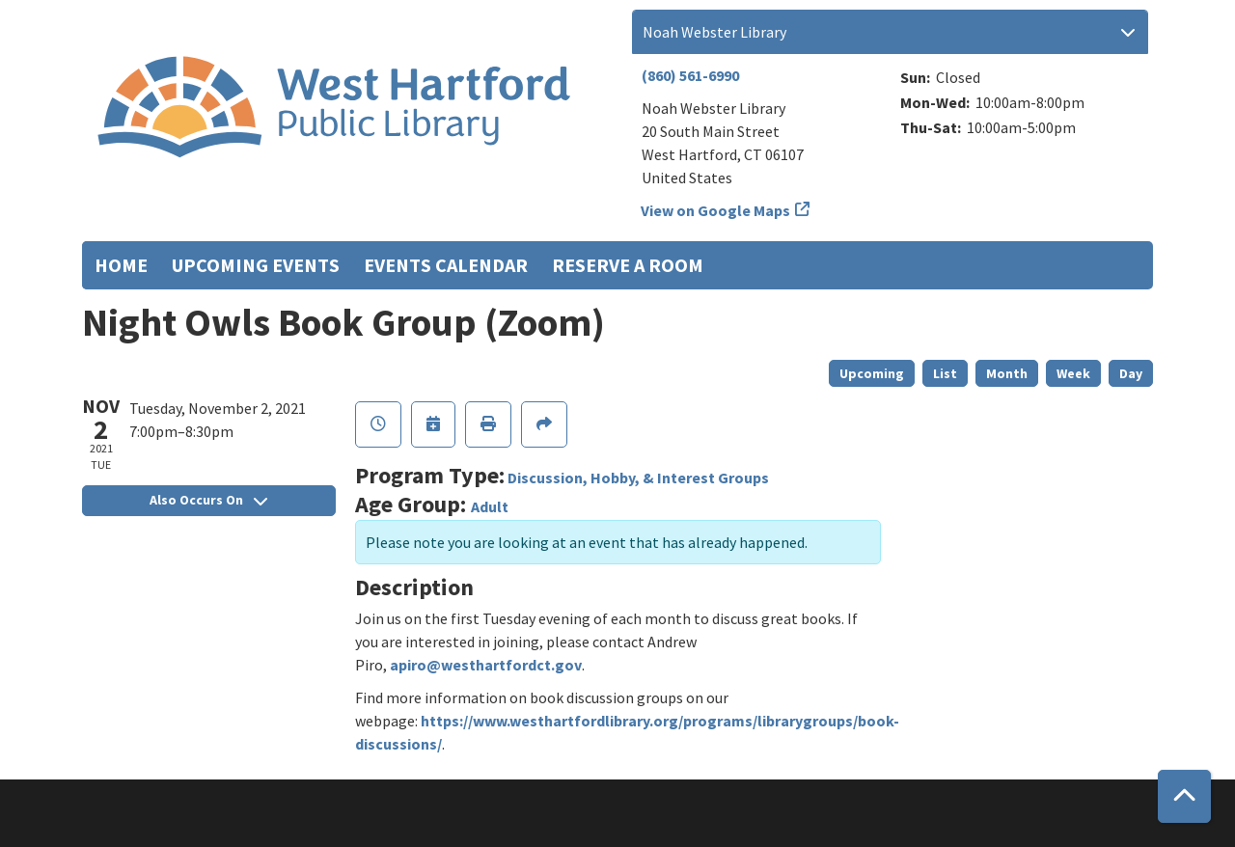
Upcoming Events (256, 265)
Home (121, 265)
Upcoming (871, 373)
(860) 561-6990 (690, 75)
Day (1130, 373)
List (945, 373)
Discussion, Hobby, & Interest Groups (638, 477)
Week (1073, 373)
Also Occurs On (208, 499)
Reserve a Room (627, 265)
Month (1007, 373)
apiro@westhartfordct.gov (486, 664)
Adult (489, 506)
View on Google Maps (716, 210)
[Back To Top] (1184, 796)
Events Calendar (446, 265)
